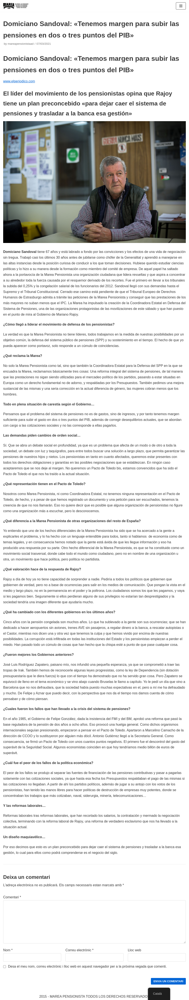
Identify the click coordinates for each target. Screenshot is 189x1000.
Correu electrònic (79, 950)
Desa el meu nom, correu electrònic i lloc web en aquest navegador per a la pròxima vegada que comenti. (87, 966)
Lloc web (134, 950)
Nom (7, 950)
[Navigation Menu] (181, 6)
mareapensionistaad (20, 43)
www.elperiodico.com (19, 81)
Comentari (12, 897)
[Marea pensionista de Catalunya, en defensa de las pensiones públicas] (16, 6)
